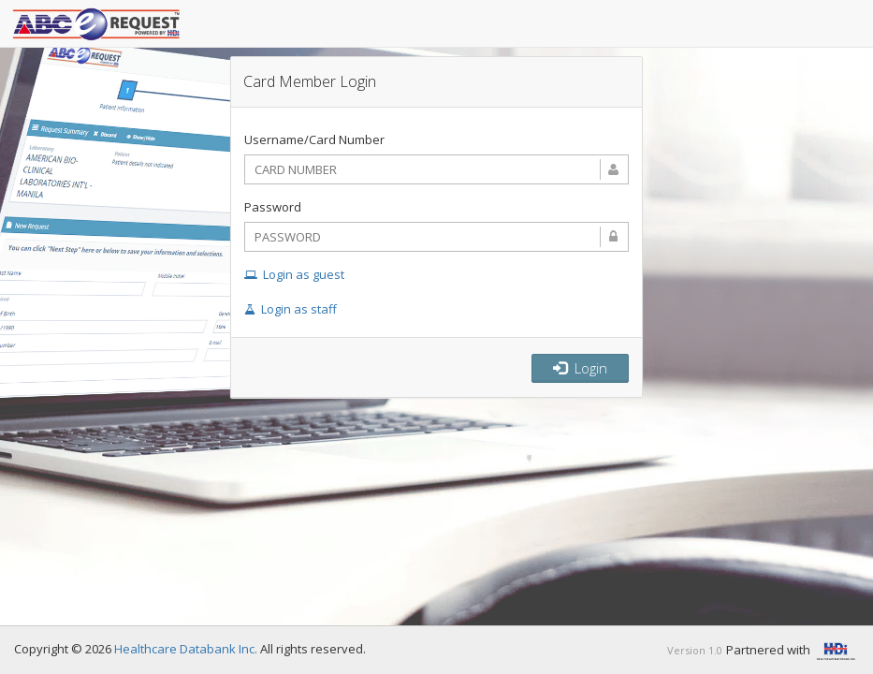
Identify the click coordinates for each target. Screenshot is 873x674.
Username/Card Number (314, 139)
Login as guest (294, 274)
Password (272, 206)
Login (580, 368)
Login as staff (290, 308)
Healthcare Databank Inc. (185, 648)
